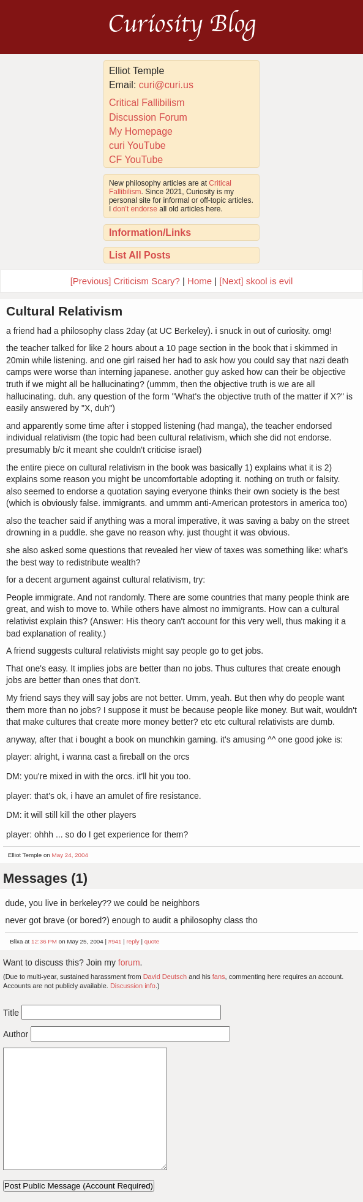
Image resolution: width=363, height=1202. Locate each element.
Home (199, 281)
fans (218, 976)
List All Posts (140, 255)
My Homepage (141, 131)
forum (129, 962)
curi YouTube (137, 145)
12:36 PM (44, 941)
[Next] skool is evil (256, 281)
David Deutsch (165, 976)
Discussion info (132, 985)
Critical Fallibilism (147, 102)
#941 (115, 941)
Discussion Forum (148, 117)
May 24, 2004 (70, 855)
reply (133, 941)
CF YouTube (136, 159)
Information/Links (150, 232)
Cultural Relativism (64, 311)
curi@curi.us (166, 85)
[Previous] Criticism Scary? (125, 281)
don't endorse (135, 209)
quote (152, 941)
